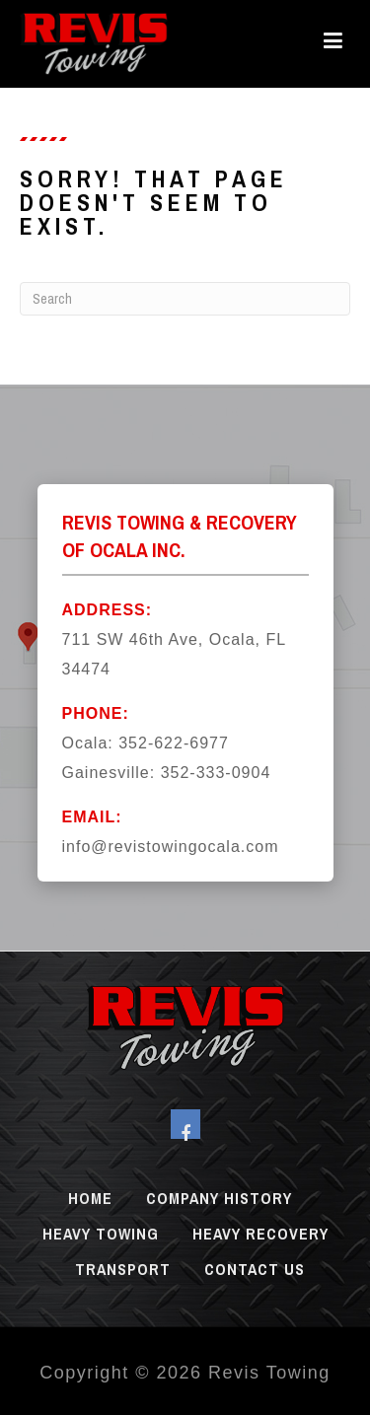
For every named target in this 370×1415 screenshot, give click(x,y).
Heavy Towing (100, 1233)
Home (90, 1198)
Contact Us (254, 1269)
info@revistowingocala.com (170, 846)
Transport (123, 1269)
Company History (219, 1198)
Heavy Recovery (260, 1233)
